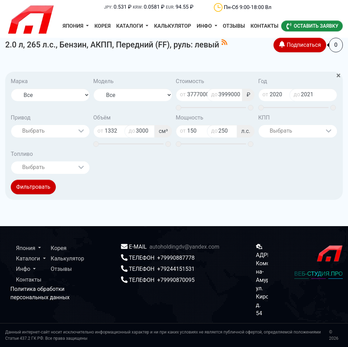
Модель (103, 81)
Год (262, 81)
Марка (19, 81)
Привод (21, 117)
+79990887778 (176, 258)
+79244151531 (176, 269)
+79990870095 (176, 280)
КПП (264, 117)
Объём (102, 117)
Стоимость (190, 81)
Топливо (22, 154)
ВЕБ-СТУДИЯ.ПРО (318, 274)
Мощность (189, 117)
